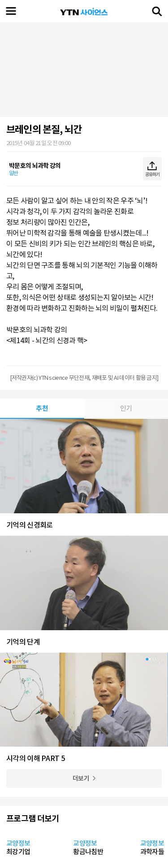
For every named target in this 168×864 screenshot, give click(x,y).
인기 (126, 408)
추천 (42, 408)
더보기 (81, 778)
